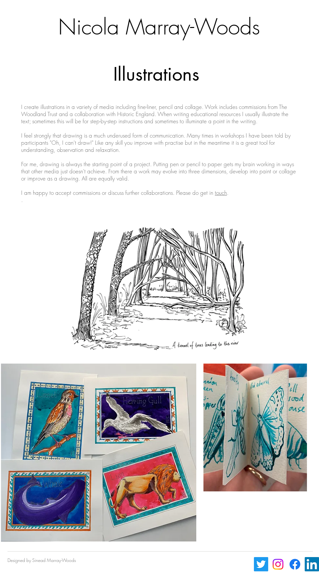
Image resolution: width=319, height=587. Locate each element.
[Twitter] (261, 564)
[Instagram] (278, 564)
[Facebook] (295, 564)
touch (221, 192)
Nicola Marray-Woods (159, 27)
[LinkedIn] (312, 564)
